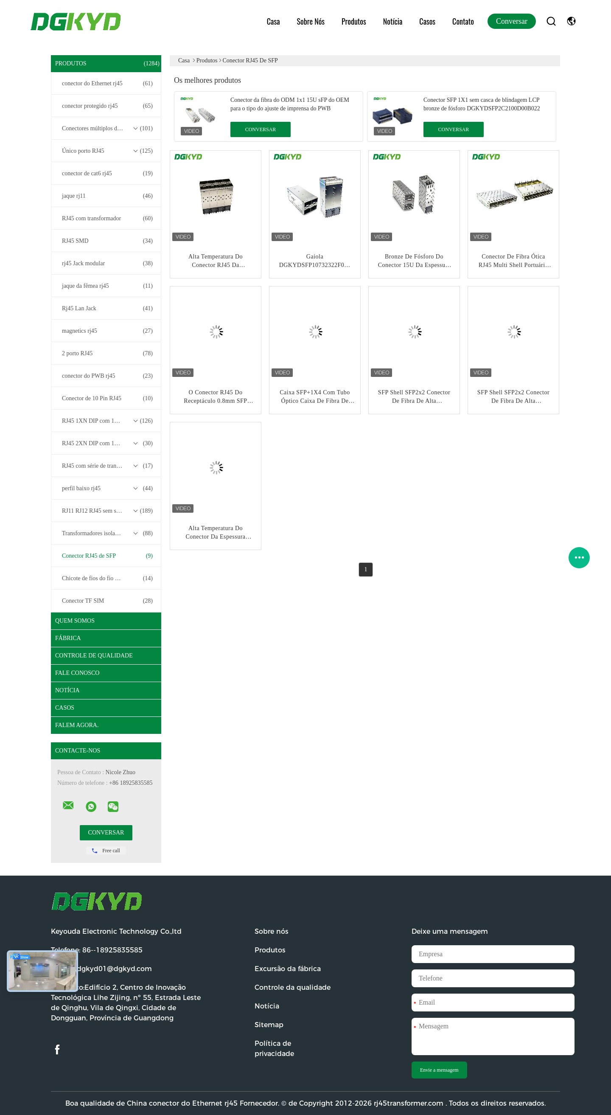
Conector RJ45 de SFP (107, 556)
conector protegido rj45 (107, 106)
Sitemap (269, 1025)
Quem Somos (75, 621)
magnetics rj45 (107, 331)
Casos (427, 21)
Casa (273, 21)
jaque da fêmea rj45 (107, 286)
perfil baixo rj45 (107, 488)
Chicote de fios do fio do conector (107, 578)
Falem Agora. (76, 725)
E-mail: (101, 969)
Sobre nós (311, 21)
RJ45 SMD (107, 241)
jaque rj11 (107, 196)
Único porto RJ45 (107, 151)
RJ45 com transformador (107, 218)
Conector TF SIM (107, 601)
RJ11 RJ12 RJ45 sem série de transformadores (108, 511)
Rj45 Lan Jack (107, 308)
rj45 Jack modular (107, 263)
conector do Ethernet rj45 (107, 83)
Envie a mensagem (439, 1070)
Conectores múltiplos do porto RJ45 (107, 128)
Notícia (393, 21)
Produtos (354, 21)
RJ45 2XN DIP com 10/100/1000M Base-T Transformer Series (108, 443)
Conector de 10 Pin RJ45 (107, 398)
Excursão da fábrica (288, 969)
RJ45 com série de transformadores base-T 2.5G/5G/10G (108, 466)
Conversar (511, 21)
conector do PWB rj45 (107, 376)
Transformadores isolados (107, 533)
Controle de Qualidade (94, 655)
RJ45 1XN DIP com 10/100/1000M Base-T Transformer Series (108, 421)
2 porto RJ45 (107, 353)
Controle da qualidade (293, 987)
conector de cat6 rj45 (107, 173)
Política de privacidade (274, 1048)
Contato (463, 21)
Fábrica (68, 638)
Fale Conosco (77, 673)
